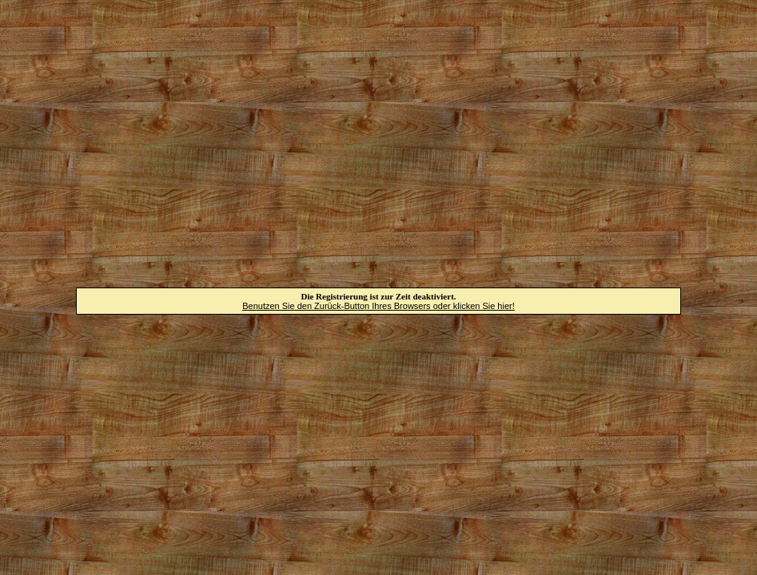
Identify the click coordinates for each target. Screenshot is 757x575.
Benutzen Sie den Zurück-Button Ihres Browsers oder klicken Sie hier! (378, 306)
